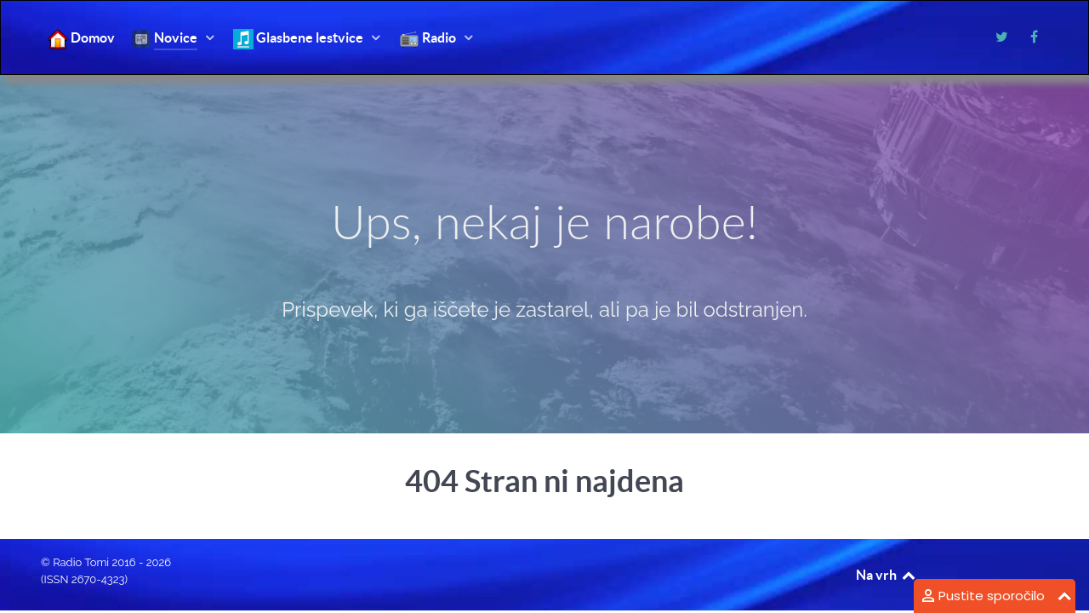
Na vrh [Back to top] (886, 574)
